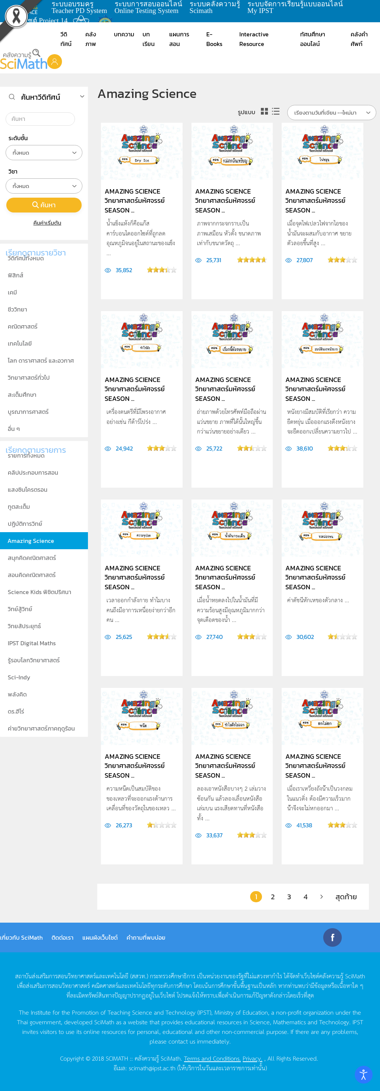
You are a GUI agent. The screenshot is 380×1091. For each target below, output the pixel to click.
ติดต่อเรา (62, 937)
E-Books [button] (214, 39)
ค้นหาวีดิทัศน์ (40, 97)
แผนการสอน (179, 39)
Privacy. (252, 1058)
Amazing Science (30, 540)
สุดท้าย (346, 896)
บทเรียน (148, 39)
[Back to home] (23, 59)
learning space (28, 7)
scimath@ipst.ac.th (152, 1067)
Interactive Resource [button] (254, 39)
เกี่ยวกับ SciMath (21, 937)
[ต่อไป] (321, 897)
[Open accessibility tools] (364, 1075)
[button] (54, 61)
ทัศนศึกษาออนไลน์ (312, 39)
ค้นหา (44, 205)
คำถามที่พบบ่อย (146, 937)
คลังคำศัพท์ (359, 39)
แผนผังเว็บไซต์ (100, 937)
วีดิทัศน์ (66, 39)
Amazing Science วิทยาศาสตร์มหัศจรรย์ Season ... (135, 200)
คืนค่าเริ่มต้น (44, 222)
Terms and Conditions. (212, 1058)
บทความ (124, 34)
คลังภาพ (90, 39)
